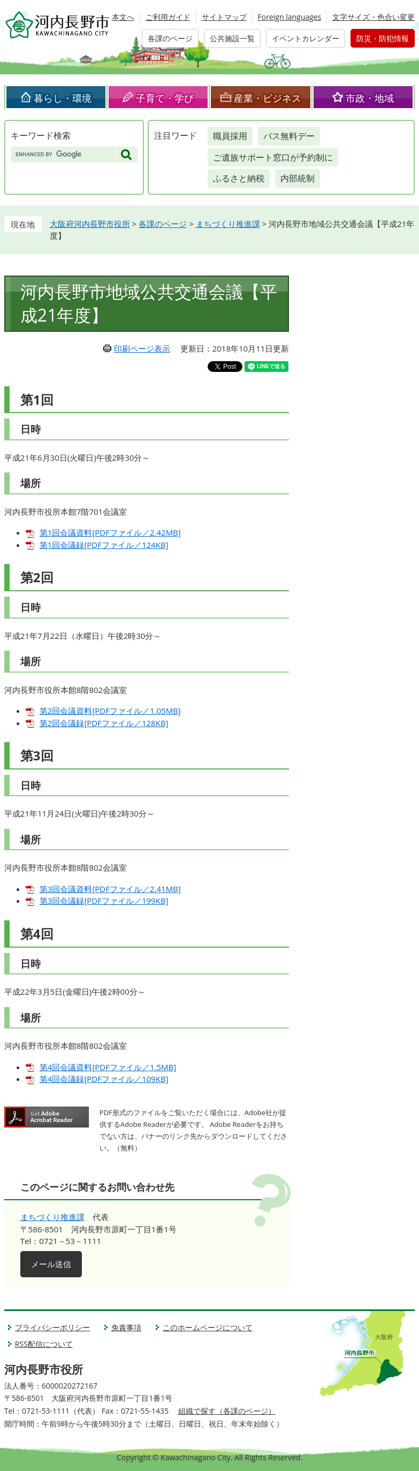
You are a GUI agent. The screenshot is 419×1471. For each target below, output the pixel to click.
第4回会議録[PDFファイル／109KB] (104, 1078)
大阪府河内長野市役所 (90, 223)
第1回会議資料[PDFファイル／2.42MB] (110, 532)
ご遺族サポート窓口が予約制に (273, 157)
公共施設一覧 (232, 38)
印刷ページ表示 (142, 348)
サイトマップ (224, 17)
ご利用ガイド (168, 17)
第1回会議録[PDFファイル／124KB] (104, 544)
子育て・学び (165, 98)
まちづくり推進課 (228, 223)
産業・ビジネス (267, 98)
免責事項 (126, 1327)
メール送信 (51, 1264)
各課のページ (170, 38)
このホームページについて (208, 1327)
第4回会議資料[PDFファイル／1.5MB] (108, 1067)
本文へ (123, 17)
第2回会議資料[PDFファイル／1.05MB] (110, 710)
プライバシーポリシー (52, 1327)
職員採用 (230, 136)
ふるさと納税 (238, 178)
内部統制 (297, 178)
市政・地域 (370, 98)
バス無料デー (289, 136)
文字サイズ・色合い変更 (373, 17)
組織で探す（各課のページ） (227, 1411)
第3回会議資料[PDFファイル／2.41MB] (110, 888)
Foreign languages (290, 17)
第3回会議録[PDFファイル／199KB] (104, 900)
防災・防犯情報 (382, 38)
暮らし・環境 (63, 98)
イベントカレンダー (305, 38)
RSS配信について (44, 1344)
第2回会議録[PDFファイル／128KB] (104, 723)
